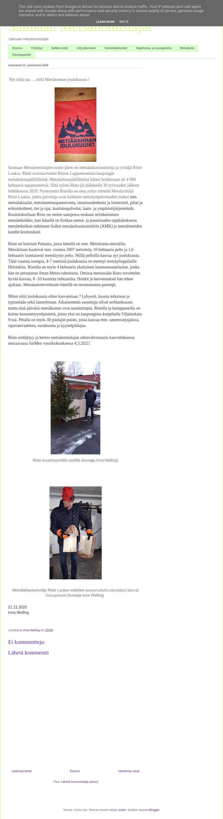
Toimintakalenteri (115, 48)
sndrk (122, 810)
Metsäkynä (187, 48)
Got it (124, 21)
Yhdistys (37, 48)
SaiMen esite (59, 48)
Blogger (154, 810)
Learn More (105, 21)
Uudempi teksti (22, 771)
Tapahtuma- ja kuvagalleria (153, 48)
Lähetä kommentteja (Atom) (79, 781)
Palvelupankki (21, 54)
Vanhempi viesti (128, 771)
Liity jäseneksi (86, 48)
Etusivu (17, 48)
